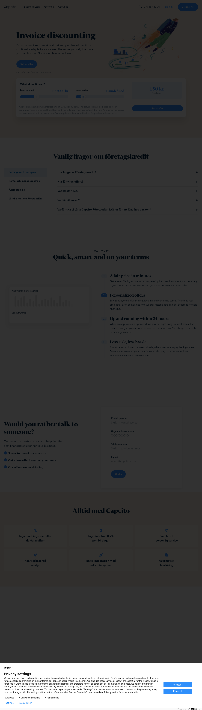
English (9, 667)
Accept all (178, 684)
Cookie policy (25, 702)
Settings (10, 703)
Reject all (177, 691)
